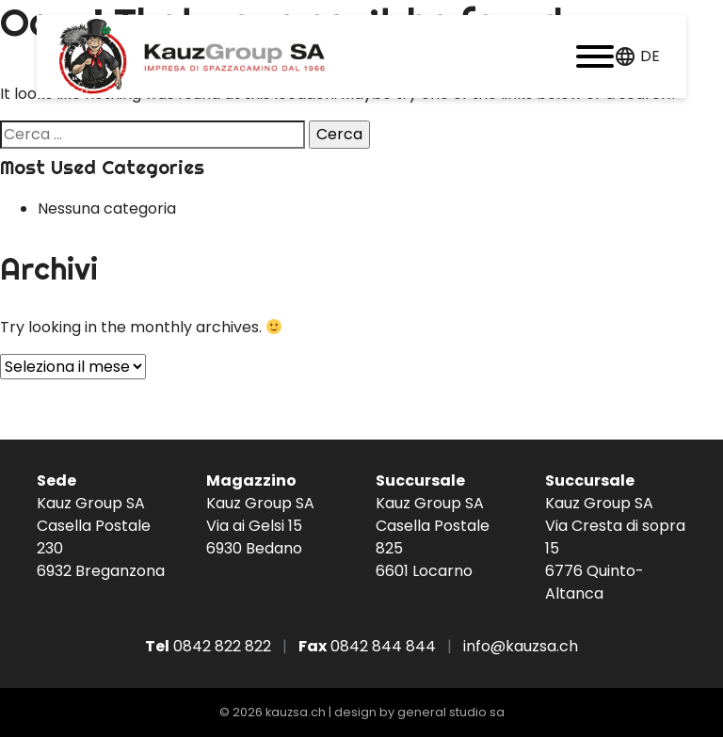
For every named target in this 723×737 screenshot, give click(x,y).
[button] (595, 56)
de (650, 56)
